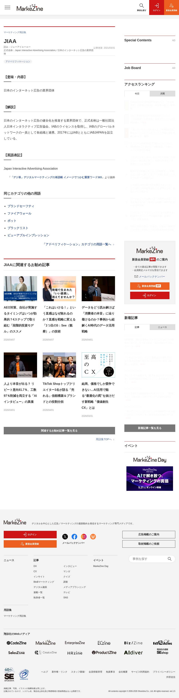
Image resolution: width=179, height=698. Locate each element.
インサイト (39, 576)
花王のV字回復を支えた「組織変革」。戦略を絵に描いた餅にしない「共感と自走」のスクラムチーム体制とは (152, 174)
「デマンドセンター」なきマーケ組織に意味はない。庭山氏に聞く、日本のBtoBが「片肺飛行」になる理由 (152, 160)
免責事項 (110, 670)
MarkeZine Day (100, 566)
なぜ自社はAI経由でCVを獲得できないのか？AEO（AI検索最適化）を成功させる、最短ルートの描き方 (152, 188)
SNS (65, 597)
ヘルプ (44, 670)
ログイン (149, 295)
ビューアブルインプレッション (28, 235)
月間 (162, 93)
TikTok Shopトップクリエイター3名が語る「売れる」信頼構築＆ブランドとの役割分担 (59, 392)
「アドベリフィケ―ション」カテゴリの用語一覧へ (79, 244)
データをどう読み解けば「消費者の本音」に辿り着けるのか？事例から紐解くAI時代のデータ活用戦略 (98, 319)
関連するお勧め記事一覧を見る (59, 430)
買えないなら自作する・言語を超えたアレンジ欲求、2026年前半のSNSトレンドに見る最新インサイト (149, 378)
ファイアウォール (19, 213)
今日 (137, 93)
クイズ (66, 576)
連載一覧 (38, 592)
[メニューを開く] (7, 7)
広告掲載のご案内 (148, 534)
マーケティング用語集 (15, 32)
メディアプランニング (74, 587)
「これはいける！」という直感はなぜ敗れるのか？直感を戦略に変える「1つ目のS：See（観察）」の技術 (59, 319)
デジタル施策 (40, 587)
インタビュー (70, 566)
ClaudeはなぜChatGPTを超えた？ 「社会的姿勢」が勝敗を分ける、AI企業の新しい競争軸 (152, 105)
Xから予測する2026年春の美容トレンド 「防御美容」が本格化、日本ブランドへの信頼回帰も (152, 119)
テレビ (66, 592)
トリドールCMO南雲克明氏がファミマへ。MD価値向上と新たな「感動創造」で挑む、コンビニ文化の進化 (152, 146)
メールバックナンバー (149, 276)
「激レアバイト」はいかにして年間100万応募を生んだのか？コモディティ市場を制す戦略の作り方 (152, 133)
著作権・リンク (59, 670)
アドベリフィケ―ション (18, 61)
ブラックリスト (17, 228)
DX (35, 566)
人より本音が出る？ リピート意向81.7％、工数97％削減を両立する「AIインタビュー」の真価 (20, 392)
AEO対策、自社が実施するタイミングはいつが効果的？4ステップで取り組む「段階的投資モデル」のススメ (20, 319)
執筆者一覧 (39, 597)
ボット (11, 220)
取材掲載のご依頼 (148, 543)
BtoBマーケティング (44, 582)
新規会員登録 (149, 286)
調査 (65, 582)
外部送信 (170, 675)
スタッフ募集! (78, 670)
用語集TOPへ (105, 439)
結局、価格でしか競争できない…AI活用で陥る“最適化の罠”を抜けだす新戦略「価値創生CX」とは (98, 395)
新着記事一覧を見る (149, 428)
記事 (137, 327)
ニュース (162, 327)
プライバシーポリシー (164, 670)
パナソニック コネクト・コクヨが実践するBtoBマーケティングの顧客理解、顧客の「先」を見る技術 (151, 216)
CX (35, 571)
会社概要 (123, 670)
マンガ (66, 571)
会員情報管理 (95, 670)
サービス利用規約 (140, 670)
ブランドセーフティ (20, 206)
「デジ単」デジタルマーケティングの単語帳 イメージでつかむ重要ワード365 (56, 177)
